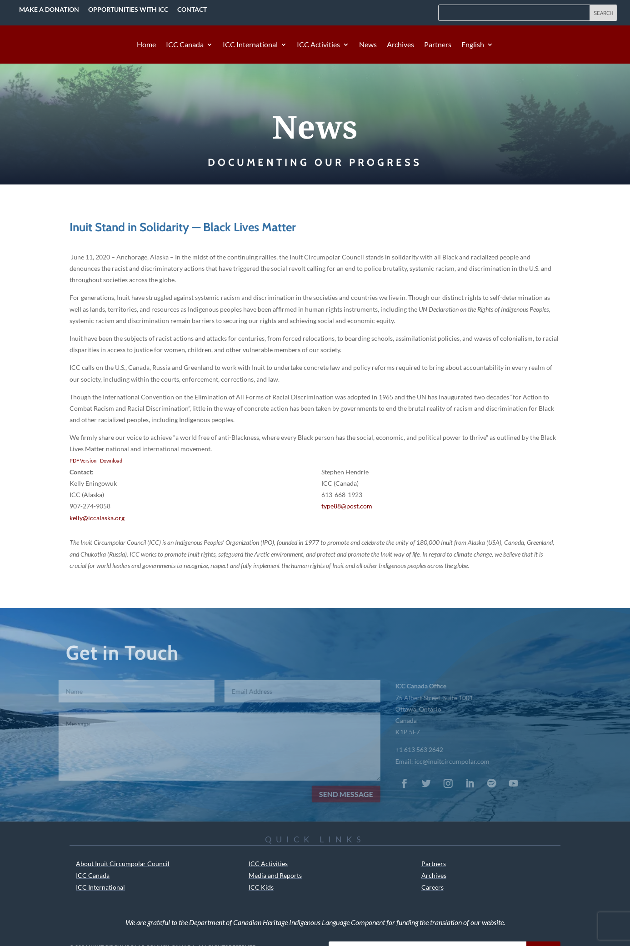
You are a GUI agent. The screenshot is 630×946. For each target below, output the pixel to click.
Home (146, 45)
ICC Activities (318, 45)
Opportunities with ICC (128, 9)
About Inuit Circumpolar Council (123, 863)
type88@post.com (346, 506)
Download (111, 460)
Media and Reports (275, 875)
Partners (437, 45)
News (368, 45)
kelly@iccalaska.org (97, 518)
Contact (192, 9)
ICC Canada (185, 45)
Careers (432, 887)
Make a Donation (49, 9)
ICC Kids (261, 887)
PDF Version (83, 460)
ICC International (250, 45)
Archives (400, 45)
